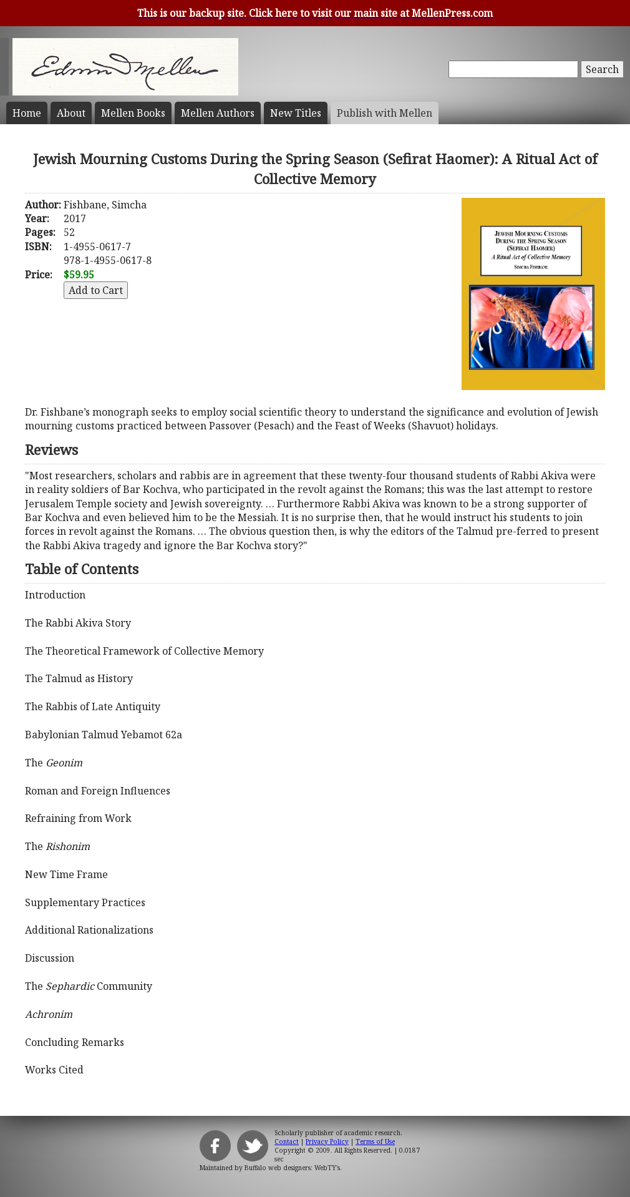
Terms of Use (375, 1141)
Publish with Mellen (384, 113)
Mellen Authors (217, 113)
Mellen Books (133, 113)
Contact (286, 1141)
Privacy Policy (327, 1141)
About (71, 113)
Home (26, 113)
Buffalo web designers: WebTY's (292, 1167)
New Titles (295, 113)
